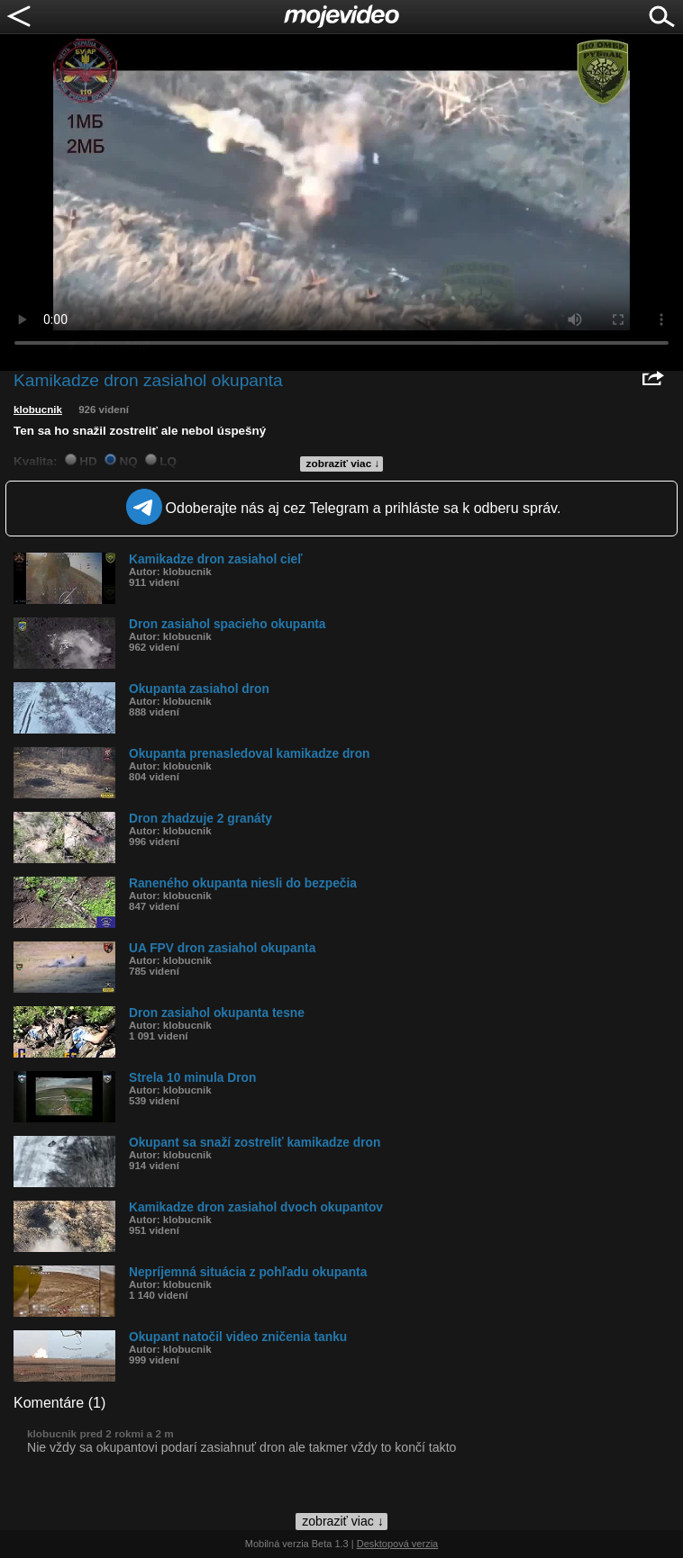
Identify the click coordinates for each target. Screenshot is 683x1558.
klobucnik (38, 409)
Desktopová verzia (398, 1543)
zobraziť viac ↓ (343, 463)
